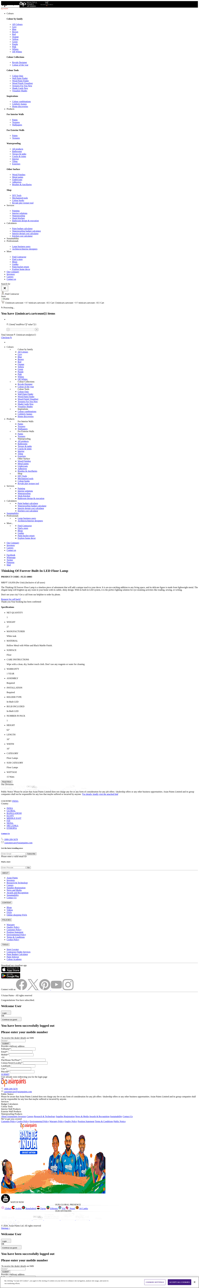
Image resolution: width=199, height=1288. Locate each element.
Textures (16, 122)
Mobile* (5, 1054)
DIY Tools (16, 195)
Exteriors (16, 164)
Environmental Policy (16, 934)
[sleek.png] (8, 1219)
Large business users (21, 246)
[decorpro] (38, 1219)
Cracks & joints (19, 156)
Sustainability (13, 513)
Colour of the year (20, 65)
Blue (14, 29)
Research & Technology (17, 883)
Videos (10, 910)
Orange (15, 37)
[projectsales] (52, 1219)
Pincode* (5, 1071)
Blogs (14, 262)
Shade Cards (20, 88)
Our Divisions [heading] (7, 784)
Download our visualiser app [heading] (14, 965)
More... (10, 523)
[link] (102, 60)
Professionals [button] (12, 241)
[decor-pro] (32, 789)
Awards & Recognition (99, 1116)
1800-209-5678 (11, 839)
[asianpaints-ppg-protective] (69, 789)
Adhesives (16, 182)
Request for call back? (11, 599)
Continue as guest (11, 1020)
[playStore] (10, 978)
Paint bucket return (20, 267)
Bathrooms (17, 151)
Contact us (11, 279)
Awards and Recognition (17, 893)
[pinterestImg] (45, 989)
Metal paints (17, 177)
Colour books (18, 200)
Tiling (15, 161)
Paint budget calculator (22, 228)
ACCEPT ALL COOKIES (179, 1282)
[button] (99, 299)
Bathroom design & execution (25, 220)
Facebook (11, 555)
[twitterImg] (33, 989)
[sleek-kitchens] (7, 789)
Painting (15, 211)
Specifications (7, 607)
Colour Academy (14, 959)
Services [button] (10, 205)
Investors (11, 274)
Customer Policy (14, 929)
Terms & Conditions (16, 937)
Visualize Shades (19, 91)
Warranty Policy (56, 1121)
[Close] (4, 288)
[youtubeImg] (56, 989)
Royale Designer (19, 62)
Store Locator (13, 949)
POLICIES (6, 920)
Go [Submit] (28, 868)
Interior (15, 159)
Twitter (10, 560)
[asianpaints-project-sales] (44, 789)
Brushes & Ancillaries (22, 184)
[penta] (82, 789)
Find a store (17, 259)
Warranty (11, 925)
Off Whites (17, 51)
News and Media (14, 890)
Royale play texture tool (22, 203)
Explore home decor (21, 269)
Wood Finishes (18, 174)
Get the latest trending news (12, 848)
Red (14, 34)
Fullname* (6, 1049)
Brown (15, 32)
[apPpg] (83, 1219)
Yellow (15, 39)
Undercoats (17, 179)
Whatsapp (11, 557)
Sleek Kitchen (18, 218)
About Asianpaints (9, 1116)
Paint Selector (13, 957)
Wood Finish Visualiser (22, 83)
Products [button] (10, 109)
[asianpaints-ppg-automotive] (57, 789)
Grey (14, 27)
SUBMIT (5, 1044)
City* (3, 1069)
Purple (15, 44)
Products (10, 419)
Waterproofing (18, 216)
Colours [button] (10, 13)
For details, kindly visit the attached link (100, 794)
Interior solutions (19, 213)
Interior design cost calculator (25, 233)
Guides (15, 264)
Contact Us (5, 833)
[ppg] (68, 1219)
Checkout (6, 337)
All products (17, 149)
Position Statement (15, 932)
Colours (10, 347)
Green (15, 42)
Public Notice (119, 1121)
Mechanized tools (20, 198)
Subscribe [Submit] (31, 854)
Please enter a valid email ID (14, 856)
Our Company (13, 272)
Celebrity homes (19, 104)
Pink (14, 47)
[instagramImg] (68, 989)
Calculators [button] (12, 223)
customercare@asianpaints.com (18, 843)
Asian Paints (12, 878)
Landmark (5, 1066)
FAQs (9, 912)
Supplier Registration (16, 888)
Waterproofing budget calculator (26, 231)
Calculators (12, 501)
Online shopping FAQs (17, 915)
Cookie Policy (13, 939)
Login (6, 1013)
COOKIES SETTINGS (155, 1282)
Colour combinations (21, 101)
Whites (15, 49)
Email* (4, 1052)
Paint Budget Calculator (17, 954)
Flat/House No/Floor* (11, 1060)
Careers (10, 277)
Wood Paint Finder (20, 81)
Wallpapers (17, 125)
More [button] (9, 251)
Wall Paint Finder (20, 78)
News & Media (82, 1116)
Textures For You (22, 86)
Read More (6, 782)
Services (10, 486)
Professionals (12, 516)
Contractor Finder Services (18, 952)
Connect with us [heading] (8, 989)
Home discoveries (20, 106)
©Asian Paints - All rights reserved (16, 995)
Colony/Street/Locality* (12, 1063)
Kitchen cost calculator (22, 236)
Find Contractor (19, 257)
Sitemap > (5, 1228)
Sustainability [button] (13, 238)
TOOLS (5, 945)
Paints (15, 120)
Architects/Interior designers (24, 249)
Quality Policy (13, 927)
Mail (9, 565)
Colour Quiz (17, 76)
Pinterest (10, 562)
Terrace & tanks (19, 154)
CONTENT (6, 903)
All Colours (17, 24)
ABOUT (5, 873)
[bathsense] (20, 789)
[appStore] (10, 971)
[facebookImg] (22, 989)
